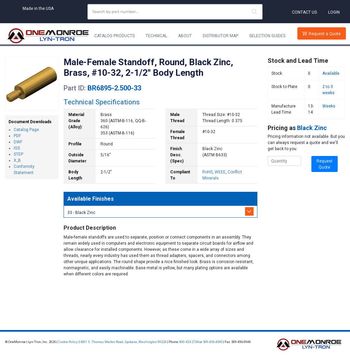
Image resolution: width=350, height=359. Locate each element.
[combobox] (175, 11)
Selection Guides (267, 35)
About (185, 35)
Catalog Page (26, 129)
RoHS (207, 172)
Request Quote (325, 164)
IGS (17, 148)
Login (334, 12)
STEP (18, 154)
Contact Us (304, 12)
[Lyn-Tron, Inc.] (48, 35)
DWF (18, 142)
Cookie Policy (68, 342)
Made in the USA (38, 8)
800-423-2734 (189, 342)
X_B (17, 160)
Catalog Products (114, 35)
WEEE (220, 172)
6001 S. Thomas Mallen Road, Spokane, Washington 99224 (123, 342)
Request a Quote (325, 33)
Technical (156, 35)
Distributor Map (220, 35)
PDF (17, 135)
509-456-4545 (212, 342)
